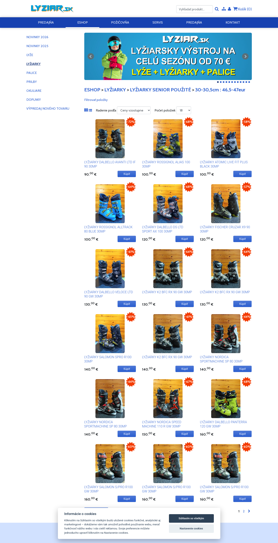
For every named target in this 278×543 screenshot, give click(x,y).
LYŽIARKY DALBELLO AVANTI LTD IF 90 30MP (110, 164)
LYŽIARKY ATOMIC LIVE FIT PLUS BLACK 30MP (224, 164)
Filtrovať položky (96, 100)
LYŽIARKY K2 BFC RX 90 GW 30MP (167, 292)
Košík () (242, 9)
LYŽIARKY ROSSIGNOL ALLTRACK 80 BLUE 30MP (108, 229)
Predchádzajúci (91, 56)
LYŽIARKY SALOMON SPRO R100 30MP (108, 359)
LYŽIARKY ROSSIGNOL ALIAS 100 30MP (166, 164)
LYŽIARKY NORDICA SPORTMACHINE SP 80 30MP (221, 359)
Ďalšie (245, 56)
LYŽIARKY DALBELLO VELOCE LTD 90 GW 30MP (108, 294)
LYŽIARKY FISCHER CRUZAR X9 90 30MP (225, 229)
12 (249, 82)
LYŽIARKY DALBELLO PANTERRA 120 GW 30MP (223, 424)
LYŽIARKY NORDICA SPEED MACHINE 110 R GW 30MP (161, 424)
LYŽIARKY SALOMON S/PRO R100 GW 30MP (108, 489)
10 (243, 82)
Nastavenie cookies (191, 528)
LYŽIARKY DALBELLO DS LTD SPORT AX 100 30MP (162, 229)
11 (246, 82)
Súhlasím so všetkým (191, 518)
